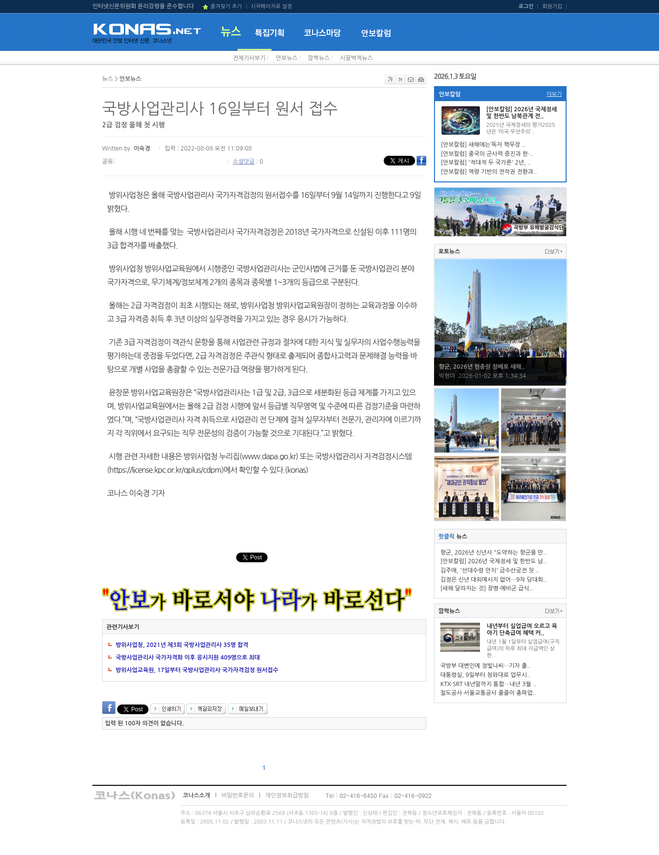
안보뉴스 (287, 58)
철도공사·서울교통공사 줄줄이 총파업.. (488, 693)
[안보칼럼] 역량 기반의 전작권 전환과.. (489, 172)
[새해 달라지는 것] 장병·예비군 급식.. (486, 588)
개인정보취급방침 (287, 795)
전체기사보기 (249, 58)
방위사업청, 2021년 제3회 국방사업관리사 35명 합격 (182, 645)
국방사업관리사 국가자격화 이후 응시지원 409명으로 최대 (188, 657)
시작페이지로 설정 (271, 6)
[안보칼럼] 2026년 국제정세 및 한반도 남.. (493, 561)
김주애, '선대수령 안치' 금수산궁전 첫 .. (489, 570)
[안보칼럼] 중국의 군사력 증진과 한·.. (487, 154)
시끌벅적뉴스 (356, 58)
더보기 (554, 94)
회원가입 (552, 6)
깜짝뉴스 (319, 58)
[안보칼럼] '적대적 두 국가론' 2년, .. (486, 162)
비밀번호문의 (237, 795)
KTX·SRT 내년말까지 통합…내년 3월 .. (488, 684)
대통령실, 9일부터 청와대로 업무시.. (485, 675)
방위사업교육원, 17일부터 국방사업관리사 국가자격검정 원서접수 (197, 670)
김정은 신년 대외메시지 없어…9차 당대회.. (493, 580)
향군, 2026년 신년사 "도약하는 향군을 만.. (493, 552)
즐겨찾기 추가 (226, 6)
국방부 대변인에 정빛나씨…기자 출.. (485, 666)
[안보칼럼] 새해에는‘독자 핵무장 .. (483, 145)
